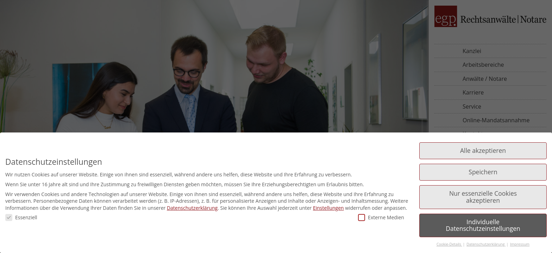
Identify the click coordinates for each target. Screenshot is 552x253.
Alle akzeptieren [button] (483, 150)
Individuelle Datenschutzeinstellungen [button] (483, 225)
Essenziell (21, 217)
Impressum (519, 244)
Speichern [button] (483, 172)
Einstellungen (328, 208)
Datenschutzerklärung (192, 208)
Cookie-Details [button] (449, 244)
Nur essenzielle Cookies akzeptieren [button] (483, 197)
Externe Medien (381, 217)
